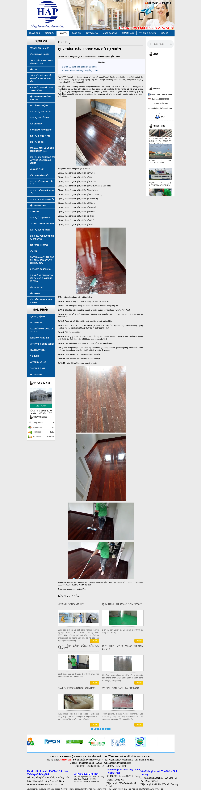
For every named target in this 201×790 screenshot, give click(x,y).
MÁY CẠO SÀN (36, 374)
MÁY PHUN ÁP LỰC (38, 362)
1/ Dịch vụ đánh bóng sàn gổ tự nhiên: (79, 67)
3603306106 (65, 759)
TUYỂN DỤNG (92, 33)
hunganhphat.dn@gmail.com (117, 763)
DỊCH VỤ (63, 33)
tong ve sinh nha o (100, 789)
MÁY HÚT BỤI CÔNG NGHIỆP (42, 344)
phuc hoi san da (145, 789)
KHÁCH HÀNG (128, 33)
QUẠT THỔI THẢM (37, 368)
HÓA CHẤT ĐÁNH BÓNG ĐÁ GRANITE (41, 330)
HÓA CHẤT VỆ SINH (38, 350)
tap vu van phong (116, 789)
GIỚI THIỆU (49, 33)
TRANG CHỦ (34, 33)
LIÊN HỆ (164, 33)
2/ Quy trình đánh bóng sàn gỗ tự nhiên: (80, 70)
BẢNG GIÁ (76, 33)
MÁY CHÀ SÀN (36, 323)
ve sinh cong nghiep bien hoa (80, 789)
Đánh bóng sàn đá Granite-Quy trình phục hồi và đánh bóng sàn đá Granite (78, 675)
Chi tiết (94, 641)
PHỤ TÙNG (34, 356)
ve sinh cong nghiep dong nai (55, 789)
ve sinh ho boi (157, 789)
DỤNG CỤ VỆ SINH (38, 317)
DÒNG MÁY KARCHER (39, 338)
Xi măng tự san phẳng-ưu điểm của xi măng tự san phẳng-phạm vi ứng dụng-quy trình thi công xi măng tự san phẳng (122, 678)
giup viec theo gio (131, 789)
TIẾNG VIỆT (153, 3)
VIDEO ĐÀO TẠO (110, 33)
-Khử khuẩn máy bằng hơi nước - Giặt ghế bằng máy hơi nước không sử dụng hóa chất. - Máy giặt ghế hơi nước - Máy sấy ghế (78, 716)
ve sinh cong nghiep (35, 789)
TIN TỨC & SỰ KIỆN (147, 33)
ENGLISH (167, 3)
